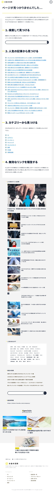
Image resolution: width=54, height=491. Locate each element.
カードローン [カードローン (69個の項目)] (38, 348)
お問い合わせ (34, 478)
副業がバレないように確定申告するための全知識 (19, 70)
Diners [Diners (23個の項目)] (19, 346)
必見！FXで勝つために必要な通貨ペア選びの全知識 (20, 379)
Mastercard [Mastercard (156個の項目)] (35, 346)
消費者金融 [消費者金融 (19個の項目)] (12, 361)
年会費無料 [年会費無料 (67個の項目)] (29, 359)
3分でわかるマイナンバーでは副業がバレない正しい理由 (21, 87)
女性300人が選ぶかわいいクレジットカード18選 (19, 105)
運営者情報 (33, 480)
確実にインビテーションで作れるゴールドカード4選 (20, 113)
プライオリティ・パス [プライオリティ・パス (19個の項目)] (21, 355)
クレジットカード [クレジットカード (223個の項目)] (20, 351)
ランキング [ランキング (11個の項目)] (17, 357)
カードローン (10, 140)
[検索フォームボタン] (48, 42)
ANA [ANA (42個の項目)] (15, 346)
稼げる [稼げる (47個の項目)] (20, 361)
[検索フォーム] (25, 42)
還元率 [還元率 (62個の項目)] (24, 361)
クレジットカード (11, 145)
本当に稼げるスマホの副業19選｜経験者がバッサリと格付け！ (23, 67)
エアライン (10, 137)
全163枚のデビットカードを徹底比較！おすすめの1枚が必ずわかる (24, 75)
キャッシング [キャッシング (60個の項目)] (12, 351)
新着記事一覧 (34, 474)
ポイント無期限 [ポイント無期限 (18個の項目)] (36, 355)
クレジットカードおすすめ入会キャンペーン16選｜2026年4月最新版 (24, 58)
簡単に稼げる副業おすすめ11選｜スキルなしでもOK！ (21, 85)
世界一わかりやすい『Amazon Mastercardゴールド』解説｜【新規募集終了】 (26, 80)
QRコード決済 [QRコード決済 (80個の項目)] (13, 348)
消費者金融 (10, 152)
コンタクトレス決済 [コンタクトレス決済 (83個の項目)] (27, 351)
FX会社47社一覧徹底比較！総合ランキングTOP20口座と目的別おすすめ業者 (26, 60)
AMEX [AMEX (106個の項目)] (11, 346)
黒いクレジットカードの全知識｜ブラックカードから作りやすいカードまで (25, 385)
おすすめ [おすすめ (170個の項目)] (22, 348)
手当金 (9, 150)
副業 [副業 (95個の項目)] (38, 357)
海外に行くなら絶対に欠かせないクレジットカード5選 (20, 374)
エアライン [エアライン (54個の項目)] (32, 348)
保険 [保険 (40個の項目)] (35, 357)
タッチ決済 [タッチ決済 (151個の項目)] (26, 353)
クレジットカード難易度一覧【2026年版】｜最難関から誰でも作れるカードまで (27, 108)
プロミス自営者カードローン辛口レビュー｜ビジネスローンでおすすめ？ (25, 382)
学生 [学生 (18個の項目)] (22, 359)
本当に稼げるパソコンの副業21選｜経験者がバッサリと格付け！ (23, 72)
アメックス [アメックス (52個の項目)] (27, 348)
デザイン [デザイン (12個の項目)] (31, 353)
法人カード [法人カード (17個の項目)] (38, 359)
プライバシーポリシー (36, 476)
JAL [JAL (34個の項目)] (27, 346)
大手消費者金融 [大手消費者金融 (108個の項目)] (13, 359)
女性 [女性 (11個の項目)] (19, 359)
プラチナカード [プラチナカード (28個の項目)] (29, 355)
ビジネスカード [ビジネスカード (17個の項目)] (13, 355)
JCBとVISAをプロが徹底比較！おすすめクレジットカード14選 (22, 96)
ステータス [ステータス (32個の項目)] (21, 353)
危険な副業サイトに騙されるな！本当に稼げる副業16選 (21, 62)
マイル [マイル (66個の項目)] (41, 355)
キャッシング (10, 142)
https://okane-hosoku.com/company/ (18, 403)
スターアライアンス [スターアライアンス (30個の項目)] (14, 353)
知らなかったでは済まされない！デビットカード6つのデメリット (23, 94)
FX (8, 135)
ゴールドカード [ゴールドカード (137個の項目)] (35, 351)
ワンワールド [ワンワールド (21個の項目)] (22, 357)
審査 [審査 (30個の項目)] (25, 359)
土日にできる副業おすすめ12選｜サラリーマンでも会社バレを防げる (24, 110)
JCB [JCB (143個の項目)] (30, 346)
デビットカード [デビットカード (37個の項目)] (37, 353)
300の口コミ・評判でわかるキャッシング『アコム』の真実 (21, 376)
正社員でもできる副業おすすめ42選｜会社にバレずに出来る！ (22, 65)
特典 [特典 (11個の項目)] (17, 361)
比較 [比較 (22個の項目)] (34, 359)
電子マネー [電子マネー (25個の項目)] (29, 361)
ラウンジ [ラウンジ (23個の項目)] (12, 357)
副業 (8, 147)
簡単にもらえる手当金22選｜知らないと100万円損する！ (21, 82)
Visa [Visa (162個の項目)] (18, 348)
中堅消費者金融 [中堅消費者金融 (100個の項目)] (30, 357)
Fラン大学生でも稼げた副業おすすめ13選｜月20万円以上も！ (23, 77)
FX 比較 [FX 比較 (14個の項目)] (23, 346)
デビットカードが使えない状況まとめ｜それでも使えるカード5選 (23, 103)
